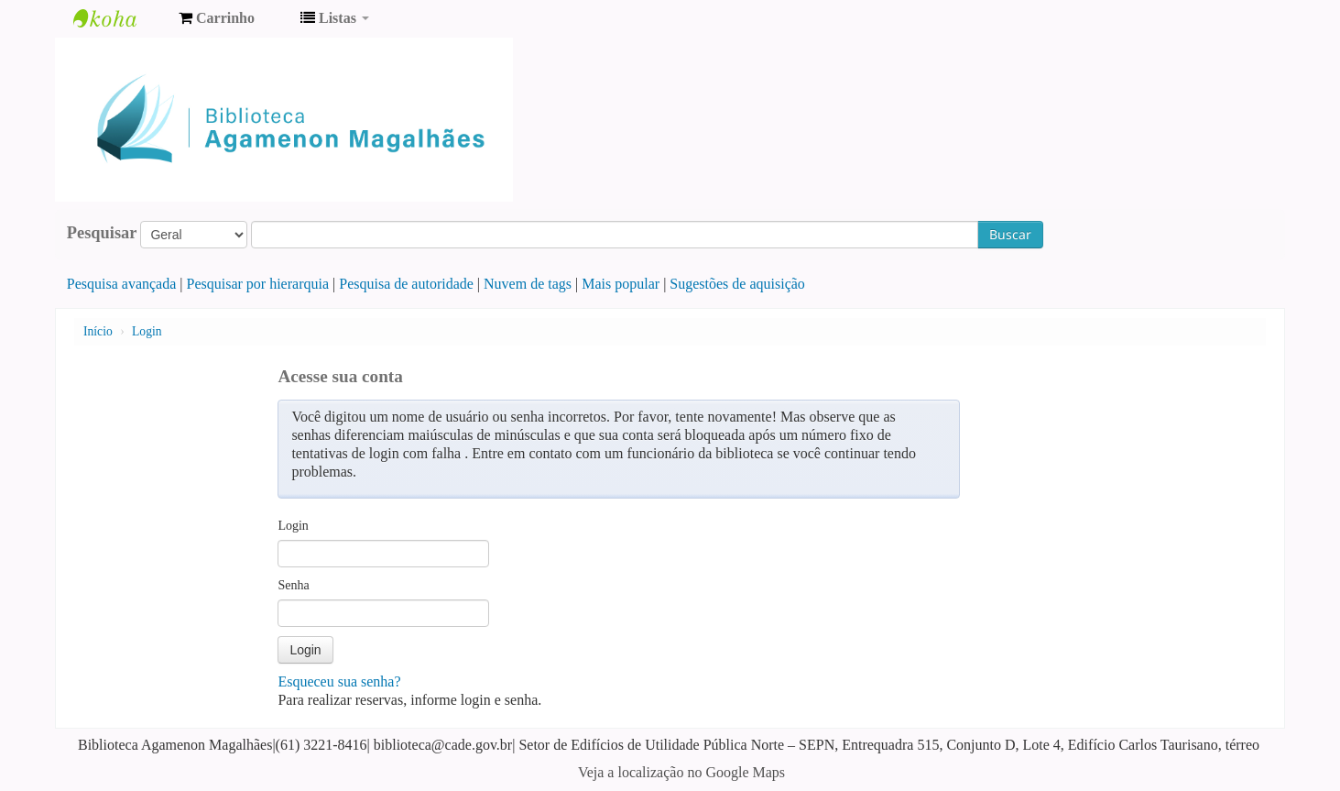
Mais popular (620, 283)
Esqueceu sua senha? (339, 681)
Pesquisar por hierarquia (258, 283)
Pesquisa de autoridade (406, 283)
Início (98, 331)
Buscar (1010, 234)
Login (146, 331)
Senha (293, 585)
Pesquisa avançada (122, 283)
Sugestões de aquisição (737, 283)
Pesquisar (102, 233)
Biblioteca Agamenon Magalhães (119, 18)
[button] (216, 18)
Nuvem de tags (528, 283)
